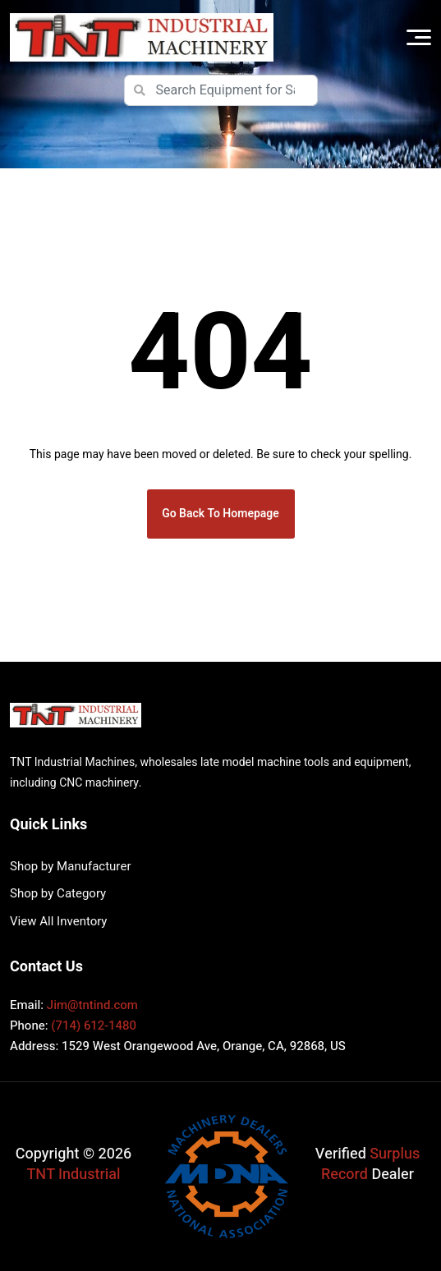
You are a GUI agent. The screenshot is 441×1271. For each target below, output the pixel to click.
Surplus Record (370, 1164)
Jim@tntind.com (92, 1005)
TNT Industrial (74, 1174)
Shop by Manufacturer (70, 866)
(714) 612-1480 (93, 1025)
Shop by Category (58, 893)
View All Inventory (58, 921)
